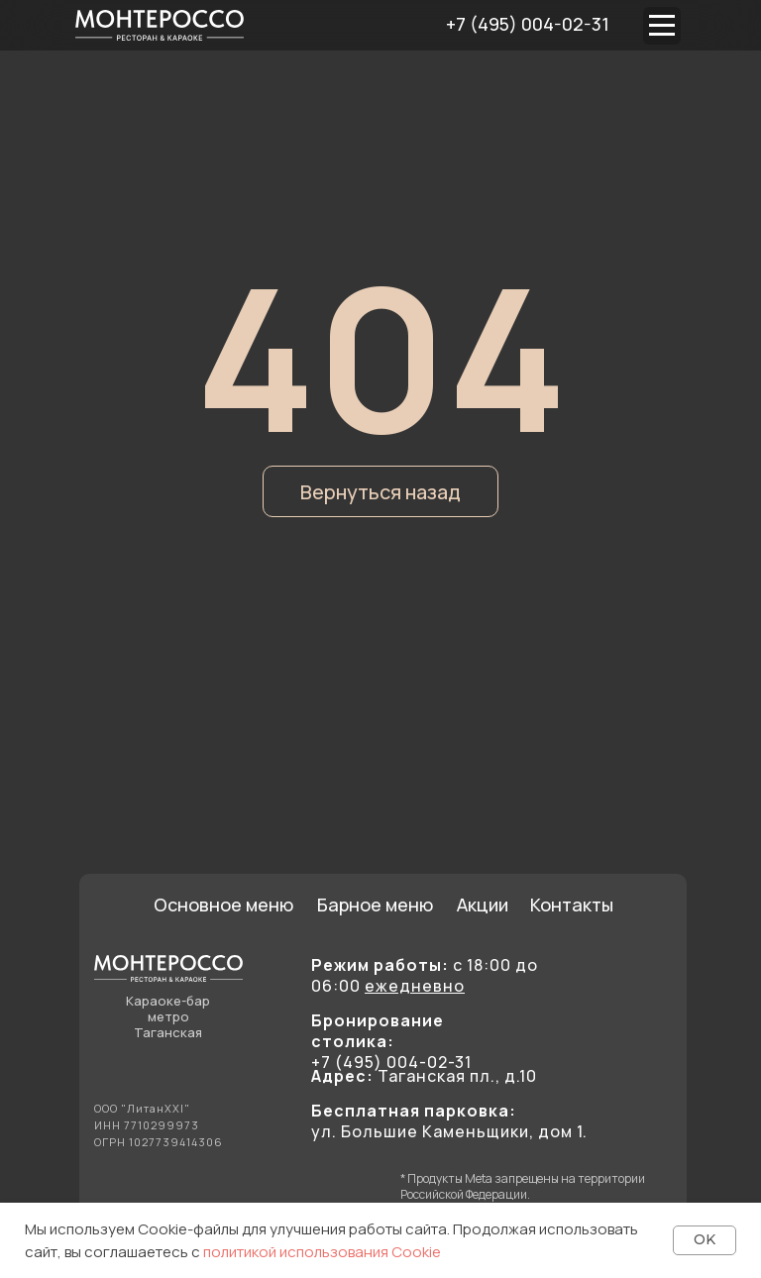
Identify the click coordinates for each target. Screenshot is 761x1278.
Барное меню (375, 904)
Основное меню (223, 904)
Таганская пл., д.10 (424, 1076)
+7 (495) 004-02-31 (527, 24)
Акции (482, 904)
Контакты (571, 904)
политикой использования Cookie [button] (322, 1251)
